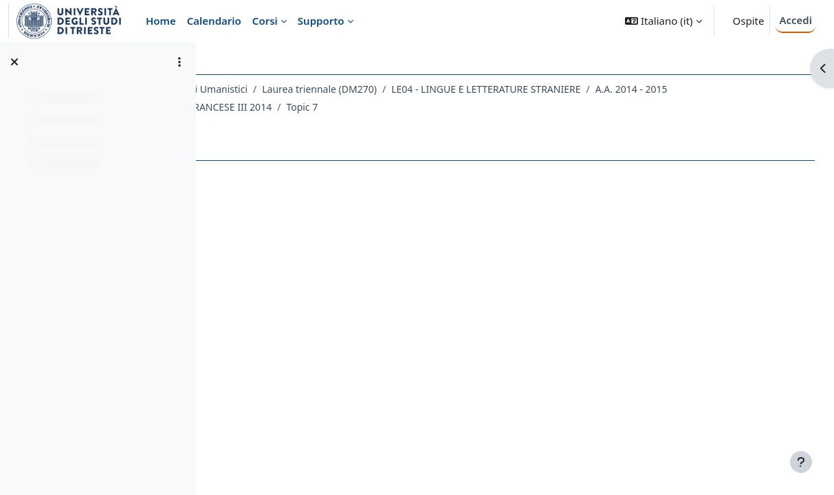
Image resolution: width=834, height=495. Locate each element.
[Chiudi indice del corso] (14, 62)
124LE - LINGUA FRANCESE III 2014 (402, 106)
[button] (663, 21)
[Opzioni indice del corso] (179, 62)
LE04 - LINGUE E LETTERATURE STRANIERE (608, 89)
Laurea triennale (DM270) (441, 89)
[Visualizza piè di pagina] (801, 462)
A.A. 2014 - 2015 (273, 106)
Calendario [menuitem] (214, 21)
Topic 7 (511, 106)
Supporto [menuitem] (321, 21)
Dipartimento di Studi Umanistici (296, 89)
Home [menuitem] (161, 21)
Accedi (795, 20)
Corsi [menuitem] (265, 21)
